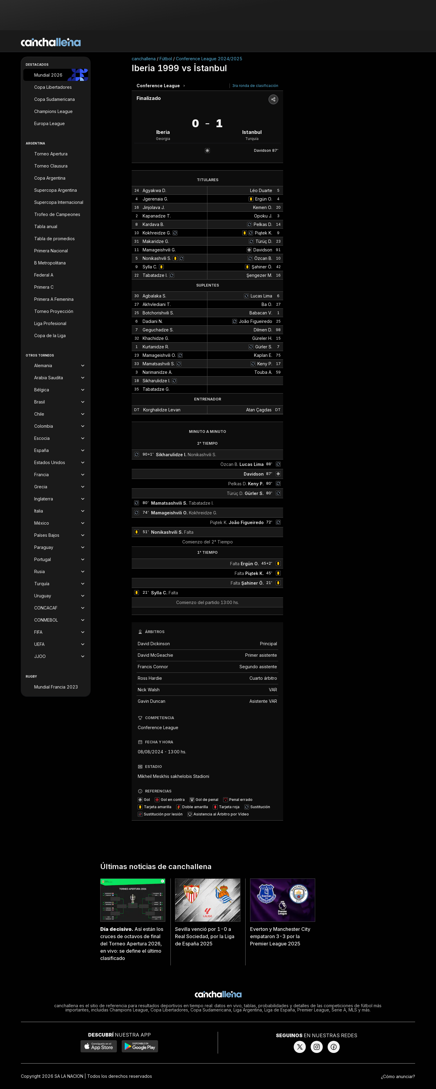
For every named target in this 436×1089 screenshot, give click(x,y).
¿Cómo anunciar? (398, 1076)
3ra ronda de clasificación (255, 85)
